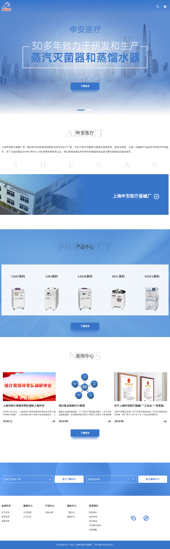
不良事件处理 (95, 525)
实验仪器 (49, 512)
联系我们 (119, 6)
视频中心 (71, 517)
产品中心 (88, 6)
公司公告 (27, 517)
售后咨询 (93, 521)
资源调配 (93, 530)
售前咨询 (93, 517)
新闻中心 (72, 6)
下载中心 (71, 512)
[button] (80, 110)
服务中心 (103, 6)
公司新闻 (27, 512)
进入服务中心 (153, 479)
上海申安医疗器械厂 (84, 545)
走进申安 (57, 6)
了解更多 (85, 86)
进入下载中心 (69, 479)
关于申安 (5, 512)
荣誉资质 (5, 517)
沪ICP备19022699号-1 (103, 545)
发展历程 (5, 521)
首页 (44, 6)
